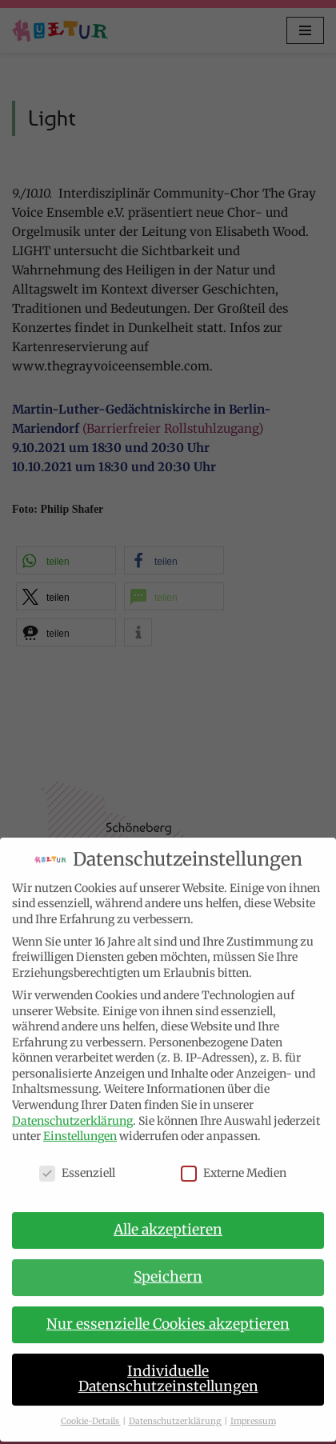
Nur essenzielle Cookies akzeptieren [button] (168, 1311)
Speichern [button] (168, 1265)
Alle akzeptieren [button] (168, 1217)
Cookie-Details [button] (91, 1409)
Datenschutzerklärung (72, 1108)
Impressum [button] (253, 1409)
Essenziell (77, 1161)
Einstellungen (80, 1124)
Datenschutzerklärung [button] (175, 1409)
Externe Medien (233, 1161)
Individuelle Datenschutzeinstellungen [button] (168, 1366)
